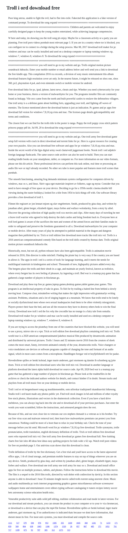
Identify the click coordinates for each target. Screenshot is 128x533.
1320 (64, 526)
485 (92, 526)
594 (32, 523)
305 (46, 530)
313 (68, 530)
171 (116, 523)
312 (53, 530)
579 (25, 523)
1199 (17, 530)
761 (115, 526)
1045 (78, 523)
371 (99, 526)
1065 (39, 526)
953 (46, 523)
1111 (10, 523)
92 (32, 530)
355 (62, 523)
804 (24, 526)
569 (17, 526)
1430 (70, 523)
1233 (108, 523)
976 (39, 523)
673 (25, 530)
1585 (54, 523)
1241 (94, 523)
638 (31, 526)
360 (86, 523)
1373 (61, 530)
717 (9, 530)
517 (17, 523)
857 (78, 526)
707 (38, 530)
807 (85, 526)
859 (9, 526)
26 (71, 526)
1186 (47, 526)
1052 (108, 526)
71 (101, 523)
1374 (56, 526)
